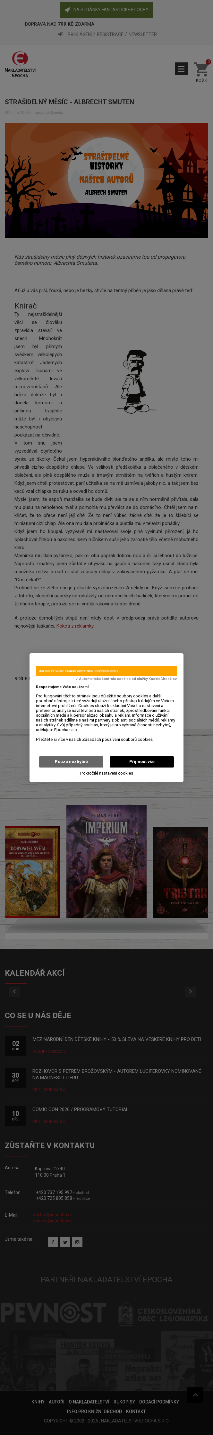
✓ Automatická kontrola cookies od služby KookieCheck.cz (126, 679)
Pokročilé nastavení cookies (106, 773)
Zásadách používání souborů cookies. (118, 739)
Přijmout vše (142, 761)
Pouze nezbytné (71, 761)
